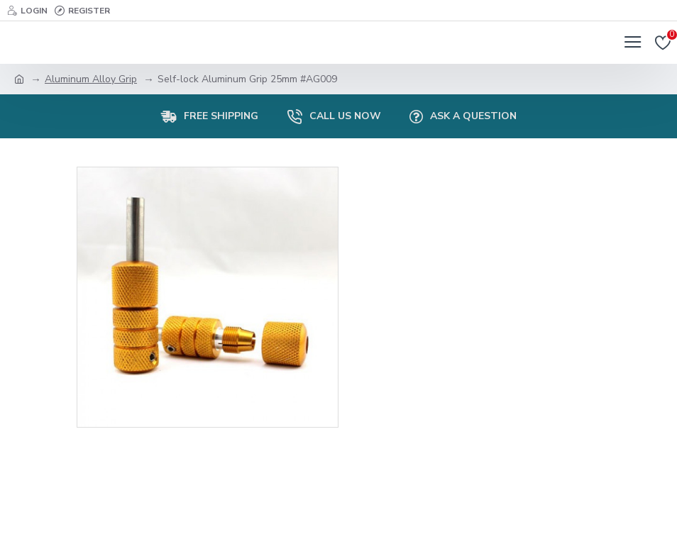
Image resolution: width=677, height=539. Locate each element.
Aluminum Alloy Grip (91, 79)
